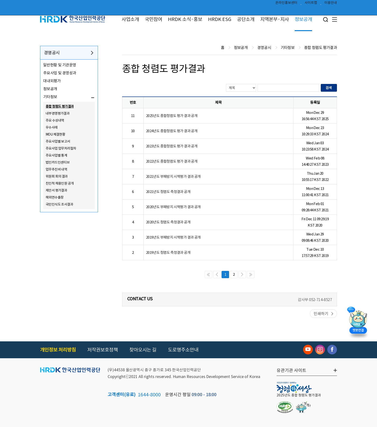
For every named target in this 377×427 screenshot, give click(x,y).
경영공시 (52, 52)
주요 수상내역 (55, 120)
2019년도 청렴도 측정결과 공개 (168, 252)
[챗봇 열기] (358, 321)
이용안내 (330, 4)
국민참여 (153, 19)
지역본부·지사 (274, 19)
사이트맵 (311, 4)
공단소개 (245, 19)
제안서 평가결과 (56, 190)
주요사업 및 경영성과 (59, 72)
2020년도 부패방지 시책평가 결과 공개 (173, 207)
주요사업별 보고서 (58, 141)
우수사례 (52, 127)
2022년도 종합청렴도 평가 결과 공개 (171, 161)
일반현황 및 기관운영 (59, 64)
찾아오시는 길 (142, 350)
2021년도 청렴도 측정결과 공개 (168, 191)
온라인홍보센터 (286, 4)
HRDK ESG (219, 19)
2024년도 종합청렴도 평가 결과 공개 (171, 131)
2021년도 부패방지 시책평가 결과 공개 (173, 176)
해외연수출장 (54, 197)
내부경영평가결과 (58, 113)
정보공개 (303, 19)
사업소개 (130, 19)
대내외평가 (52, 80)
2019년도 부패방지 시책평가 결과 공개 (173, 237)
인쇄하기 (321, 313)
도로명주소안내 (183, 350)
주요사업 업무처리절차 (61, 148)
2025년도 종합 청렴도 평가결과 (299, 395)
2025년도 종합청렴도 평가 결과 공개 (171, 115)
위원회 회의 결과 (57, 176)
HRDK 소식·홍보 (185, 19)
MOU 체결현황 (55, 134)
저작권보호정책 (102, 350)
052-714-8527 (320, 299)
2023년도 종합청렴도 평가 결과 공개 (171, 146)
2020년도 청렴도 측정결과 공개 (168, 222)
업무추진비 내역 (56, 169)
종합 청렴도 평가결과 (60, 106)
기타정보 (50, 96)
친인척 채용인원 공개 (60, 183)
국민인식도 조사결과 (59, 204)
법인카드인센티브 (58, 162)
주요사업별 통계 (56, 155)
